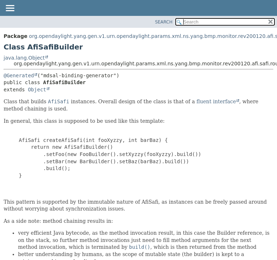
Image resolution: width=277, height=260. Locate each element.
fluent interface (216, 101)
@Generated (19, 75)
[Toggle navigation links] (10, 9)
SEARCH (164, 22)
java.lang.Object (24, 58)
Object (37, 89)
